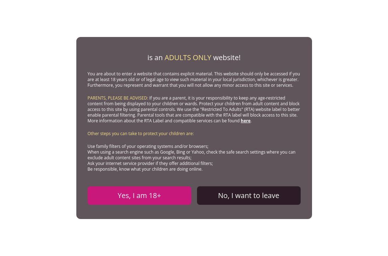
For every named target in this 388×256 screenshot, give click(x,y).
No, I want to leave (248, 195)
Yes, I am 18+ (139, 195)
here (246, 121)
